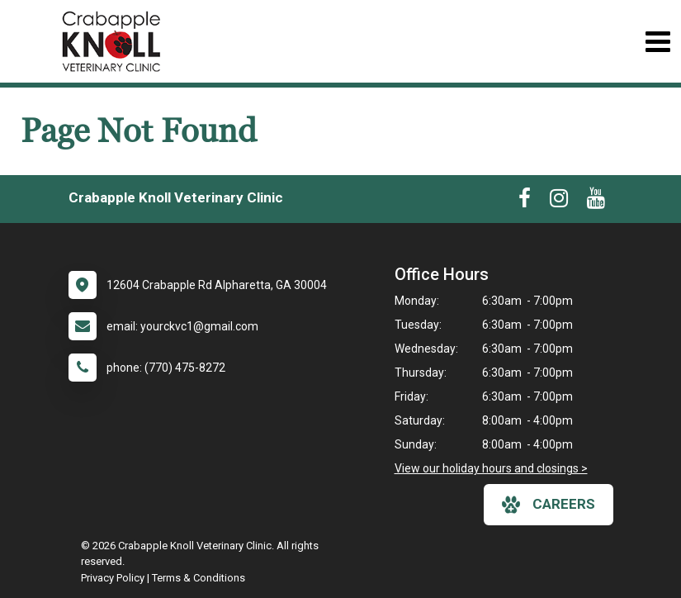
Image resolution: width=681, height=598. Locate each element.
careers (548, 505)
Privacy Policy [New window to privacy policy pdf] (112, 578)
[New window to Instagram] (558, 201)
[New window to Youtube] (596, 201)
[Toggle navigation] (657, 41)
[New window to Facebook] (524, 201)
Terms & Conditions (198, 578)
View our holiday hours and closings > (491, 468)
